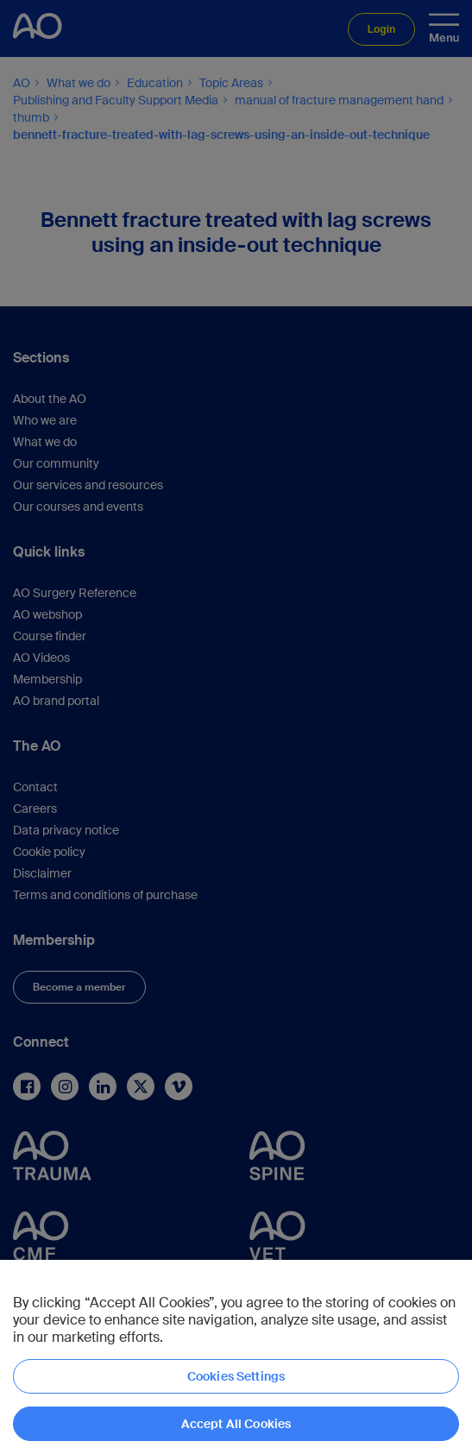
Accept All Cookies (236, 1424)
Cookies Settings (236, 1376)
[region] (236, 1357)
